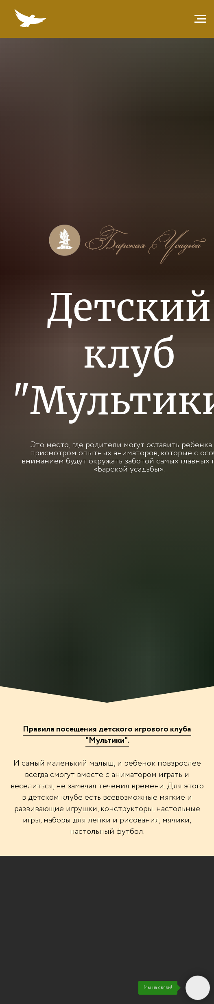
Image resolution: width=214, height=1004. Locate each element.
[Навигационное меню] (200, 19)
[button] (107, 735)
